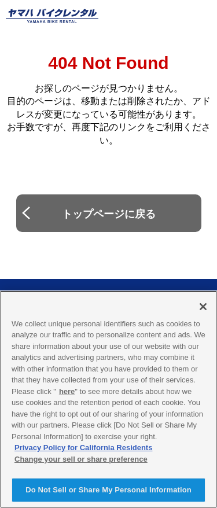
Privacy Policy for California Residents (83, 447)
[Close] (203, 306)
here (67, 391)
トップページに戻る (109, 214)
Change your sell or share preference (81, 459)
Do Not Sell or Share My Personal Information (108, 489)
